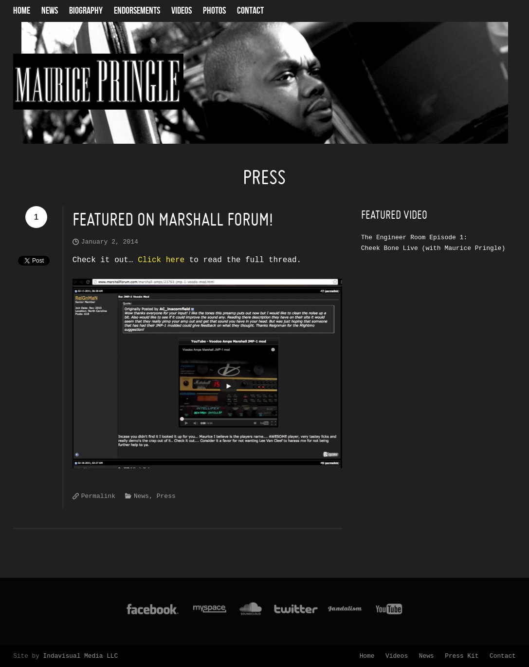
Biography (86, 11)
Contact (250, 11)
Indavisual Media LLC (80, 656)
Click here (161, 260)
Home (21, 11)
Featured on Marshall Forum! (173, 219)
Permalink (98, 496)
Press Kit (461, 656)
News (49, 11)
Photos (214, 11)
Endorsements (137, 11)
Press (166, 496)
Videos (181, 11)
